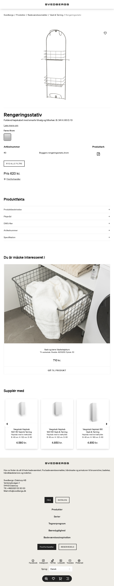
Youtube (70, 561)
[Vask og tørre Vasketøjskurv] (57, 319)
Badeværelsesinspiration (57, 537)
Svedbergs (9, 15)
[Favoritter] (53, 578)
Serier (57, 516)
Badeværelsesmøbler (38, 15)
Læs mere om (11, 125)
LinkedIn (61, 561)
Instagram (43, 561)
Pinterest (79, 561)
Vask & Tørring (56, 15)
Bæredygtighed (57, 530)
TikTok (53, 561)
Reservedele (67, 547)
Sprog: (44, 569)
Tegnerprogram (57, 523)
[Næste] (106, 423)
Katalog (62, 500)
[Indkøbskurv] (60, 578)
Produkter (20, 15)
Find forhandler (13, 179)
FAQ (49, 500)
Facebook (33, 561)
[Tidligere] (7, 423)
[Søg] (46, 578)
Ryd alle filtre (14, 163)
